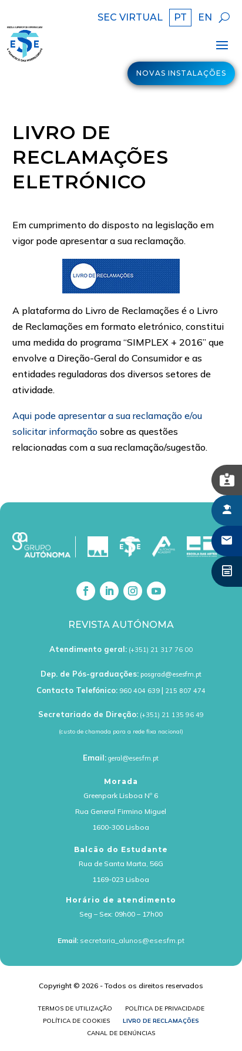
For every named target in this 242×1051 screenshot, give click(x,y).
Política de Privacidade (164, 1009)
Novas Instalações (181, 73)
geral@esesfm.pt (133, 758)
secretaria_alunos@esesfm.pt (132, 940)
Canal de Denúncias (121, 1034)
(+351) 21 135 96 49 (172, 715)
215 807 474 (185, 691)
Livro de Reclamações (161, 1022)
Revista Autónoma (121, 624)
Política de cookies (76, 1022)
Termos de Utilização (75, 1009)
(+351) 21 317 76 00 (161, 650)
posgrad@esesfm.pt (170, 674)
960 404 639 (139, 691)
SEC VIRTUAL (130, 18)
